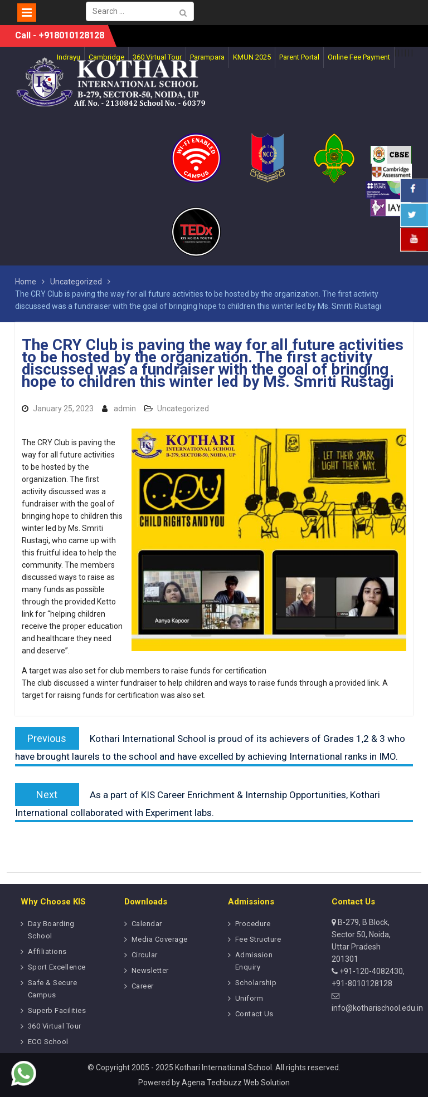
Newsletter (150, 970)
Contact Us (254, 1014)
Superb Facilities (57, 1010)
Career (143, 986)
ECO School (48, 1041)
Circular (145, 955)
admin (125, 408)
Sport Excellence (57, 967)
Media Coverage (160, 939)
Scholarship (256, 982)
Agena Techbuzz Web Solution (236, 1082)
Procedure (253, 923)
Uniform (249, 998)
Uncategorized (183, 408)
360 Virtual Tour (54, 1026)
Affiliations (47, 951)
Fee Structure (258, 939)
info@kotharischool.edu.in (377, 1007)
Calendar (147, 923)
